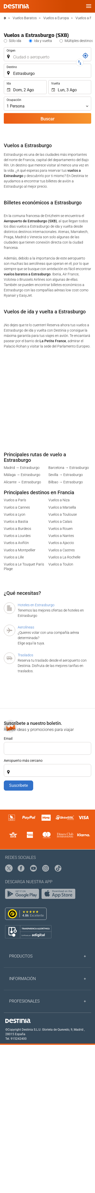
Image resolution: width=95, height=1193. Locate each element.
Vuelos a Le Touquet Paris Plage (24, 566)
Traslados (25, 655)
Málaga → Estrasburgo (22, 475)
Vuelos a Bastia (16, 521)
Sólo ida (15, 41)
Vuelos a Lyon (14, 514)
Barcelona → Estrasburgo (68, 468)
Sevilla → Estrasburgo (65, 475)
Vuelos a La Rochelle (64, 557)
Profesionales (24, 1001)
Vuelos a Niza (59, 500)
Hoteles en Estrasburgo (36, 605)
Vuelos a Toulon (60, 564)
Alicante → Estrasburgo (22, 482)
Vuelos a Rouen (60, 529)
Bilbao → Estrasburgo (65, 482)
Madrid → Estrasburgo (22, 468)
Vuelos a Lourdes (17, 536)
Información (22, 978)
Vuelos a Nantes (61, 536)
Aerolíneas (26, 627)
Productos (20, 956)
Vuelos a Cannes (17, 507)
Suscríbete (18, 785)
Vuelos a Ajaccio (61, 543)
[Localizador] (85, 55)
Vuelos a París (15, 500)
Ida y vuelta (43, 41)
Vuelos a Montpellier (19, 550)
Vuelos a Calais (60, 521)
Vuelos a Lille (14, 557)
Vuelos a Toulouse (62, 514)
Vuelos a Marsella (62, 507)
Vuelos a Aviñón (16, 543)
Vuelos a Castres (61, 550)
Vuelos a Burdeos (17, 529)
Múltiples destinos (79, 41)
